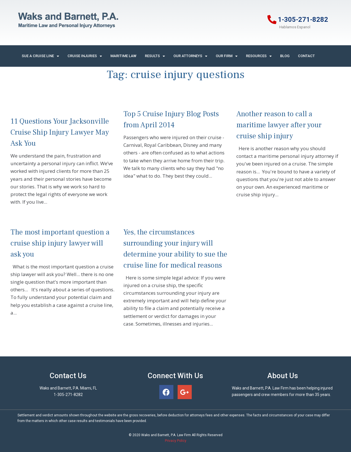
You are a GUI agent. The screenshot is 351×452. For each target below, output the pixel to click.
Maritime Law (123, 56)
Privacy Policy (175, 441)
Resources (259, 56)
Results (155, 56)
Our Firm (226, 56)
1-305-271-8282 (303, 19)
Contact (306, 56)
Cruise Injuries (84, 56)
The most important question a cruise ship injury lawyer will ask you (60, 243)
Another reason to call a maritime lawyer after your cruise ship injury (279, 125)
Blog (284, 56)
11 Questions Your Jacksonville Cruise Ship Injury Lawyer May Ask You (59, 132)
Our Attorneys (190, 56)
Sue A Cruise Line (40, 56)
